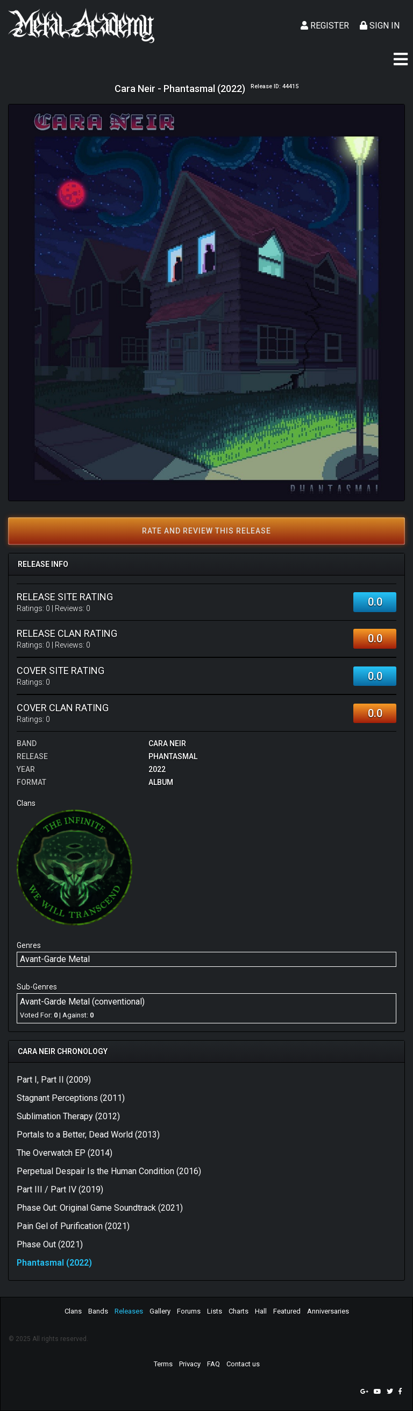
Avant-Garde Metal (55, 959)
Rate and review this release (206, 531)
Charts (238, 1311)
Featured (287, 1311)
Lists (214, 1311)
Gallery (159, 1311)
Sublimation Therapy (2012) (68, 1116)
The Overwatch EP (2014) (64, 1153)
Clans (73, 1311)
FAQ (213, 1364)
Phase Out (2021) (50, 1244)
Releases (129, 1311)
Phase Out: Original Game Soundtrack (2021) (100, 1208)
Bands (98, 1311)
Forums (189, 1311)
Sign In (380, 25)
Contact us (243, 1364)
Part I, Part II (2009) (54, 1080)
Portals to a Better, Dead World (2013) (88, 1134)
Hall (261, 1311)
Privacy (190, 1364)
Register (325, 25)
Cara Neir (167, 743)
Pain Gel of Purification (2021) (73, 1226)
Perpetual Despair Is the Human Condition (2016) (109, 1171)
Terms (163, 1364)
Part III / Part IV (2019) (60, 1189)
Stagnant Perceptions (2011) (71, 1098)
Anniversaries (328, 1311)
